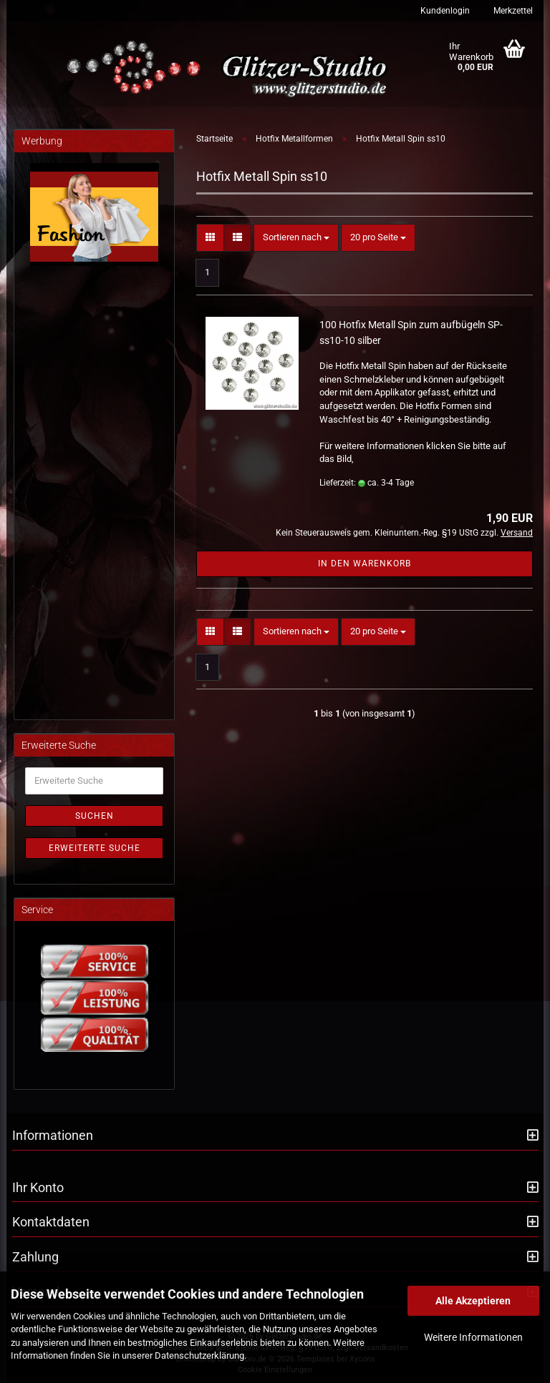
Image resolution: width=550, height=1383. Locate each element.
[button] (210, 238)
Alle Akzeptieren (473, 1300)
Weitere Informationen (473, 1337)
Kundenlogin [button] (444, 11)
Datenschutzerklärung (199, 1355)
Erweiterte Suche (94, 848)
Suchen (94, 816)
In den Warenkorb (364, 563)
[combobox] (296, 238)
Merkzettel (512, 11)
